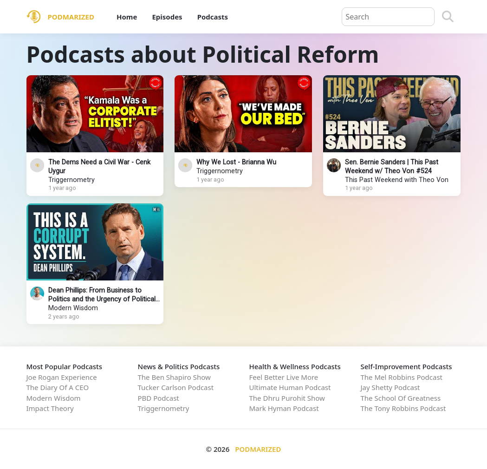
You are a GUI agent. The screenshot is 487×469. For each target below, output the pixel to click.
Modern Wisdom (73, 308)
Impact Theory (50, 408)
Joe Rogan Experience (61, 377)
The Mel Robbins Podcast (401, 377)
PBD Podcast (158, 398)
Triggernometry (71, 180)
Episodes (167, 16)
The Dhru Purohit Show (287, 398)
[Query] (388, 16)
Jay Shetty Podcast (390, 387)
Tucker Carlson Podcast (176, 387)
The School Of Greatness (401, 398)
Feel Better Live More (283, 377)
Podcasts (212, 16)
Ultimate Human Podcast (290, 387)
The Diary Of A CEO (57, 387)
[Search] (448, 17)
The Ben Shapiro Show (174, 377)
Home (127, 16)
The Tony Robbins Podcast (403, 408)
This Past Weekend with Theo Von (396, 180)
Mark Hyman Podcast (284, 408)
